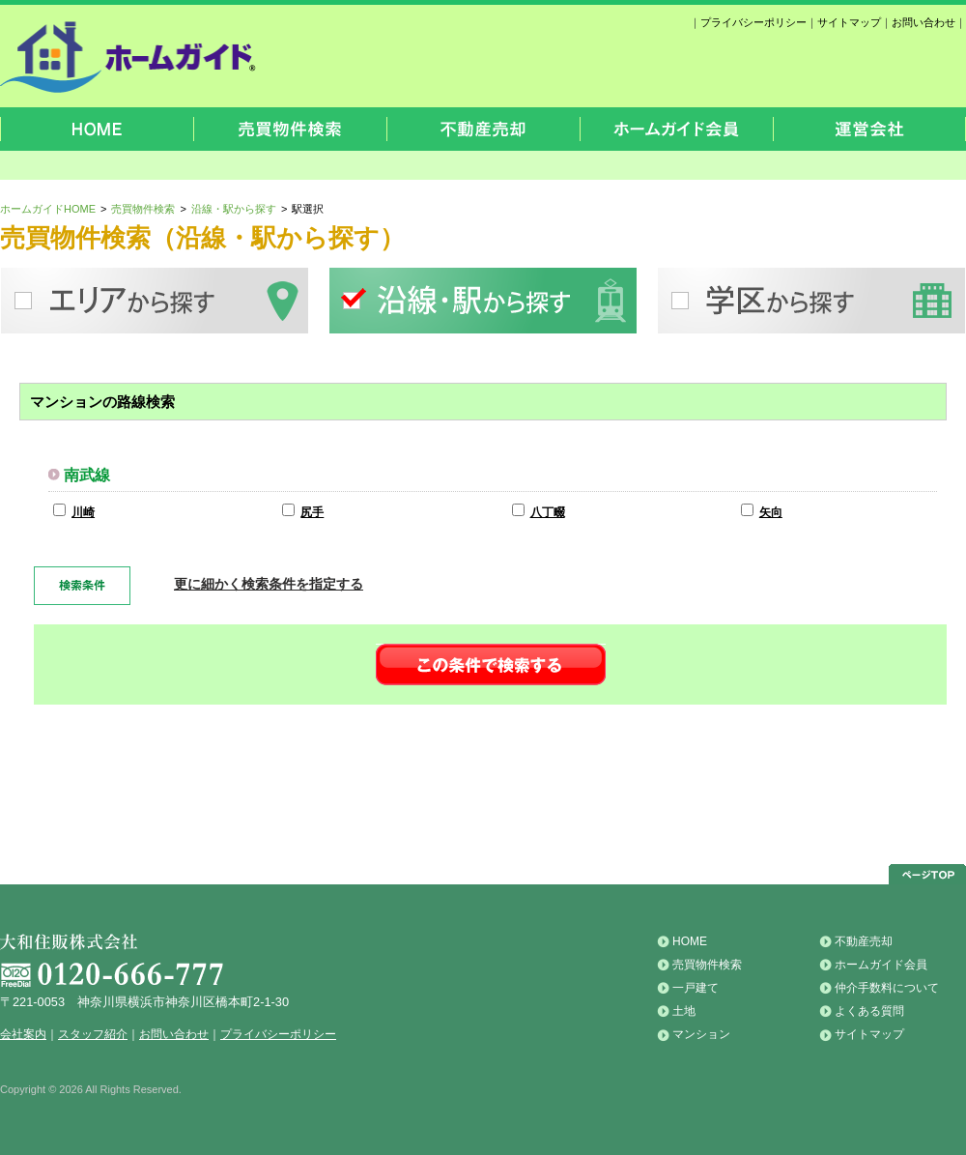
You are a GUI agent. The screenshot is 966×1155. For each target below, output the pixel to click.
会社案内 (23, 1034)
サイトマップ (849, 22)
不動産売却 (864, 941)
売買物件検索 (143, 209)
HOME (689, 941)
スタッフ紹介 (93, 1034)
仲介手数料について (887, 988)
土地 (684, 1011)
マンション (701, 1034)
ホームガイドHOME (48, 209)
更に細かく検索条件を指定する (268, 584)
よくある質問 (869, 1011)
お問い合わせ (923, 22)
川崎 (83, 512)
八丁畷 (547, 512)
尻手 (312, 512)
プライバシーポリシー (753, 22)
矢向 (770, 512)
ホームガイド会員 (881, 964)
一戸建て (695, 988)
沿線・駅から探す (233, 209)
